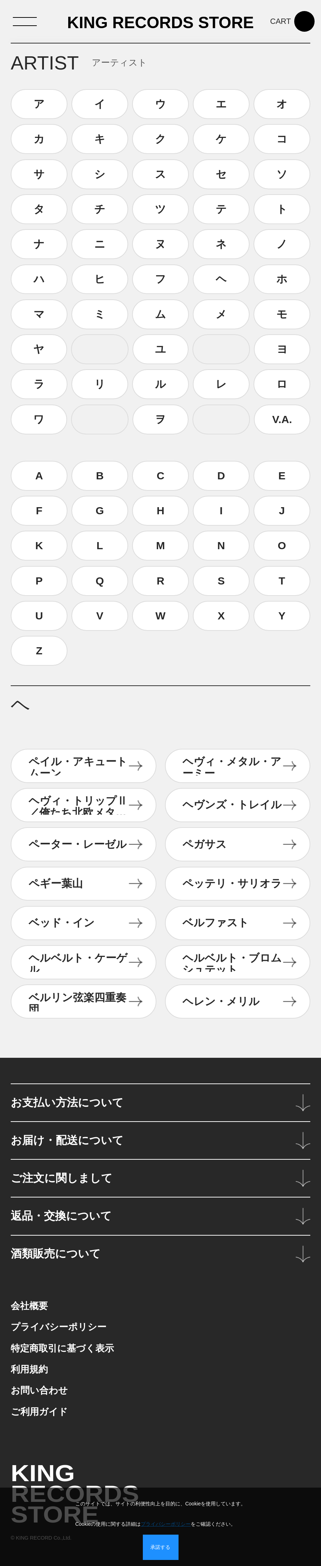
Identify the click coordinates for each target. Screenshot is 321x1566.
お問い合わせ (39, 1390)
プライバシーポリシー (58, 1327)
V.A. (282, 419)
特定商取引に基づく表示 (62, 1348)
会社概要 (29, 1305)
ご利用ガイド (39, 1411)
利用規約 (29, 1369)
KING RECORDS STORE (160, 23)
